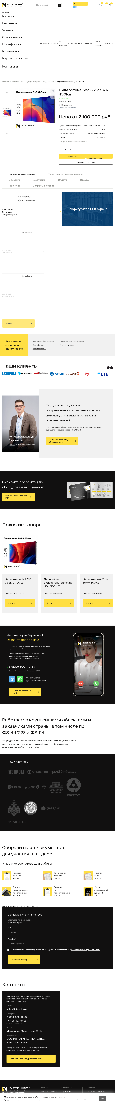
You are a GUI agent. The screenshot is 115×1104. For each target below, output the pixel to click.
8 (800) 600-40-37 (22, 576)
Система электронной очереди (47, 1015)
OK (102, 1098)
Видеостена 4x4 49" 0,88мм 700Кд (18, 490)
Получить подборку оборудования (58, 350)
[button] (108, 277)
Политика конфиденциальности (54, 1077)
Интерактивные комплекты (49, 1002)
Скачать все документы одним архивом (20, 816)
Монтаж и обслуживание (43, 250)
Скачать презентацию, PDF (16, 406)
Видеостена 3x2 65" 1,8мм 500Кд (95, 490)
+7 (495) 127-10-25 (16, 930)
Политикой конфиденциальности (85, 859)
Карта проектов (15, 58)
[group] (35, 113)
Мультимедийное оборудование (50, 1023)
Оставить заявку (19, 869)
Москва (9, 1013)
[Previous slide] (7, 92)
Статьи (44, 1051)
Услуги (8, 30)
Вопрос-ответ (48, 1062)
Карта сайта (68, 1014)
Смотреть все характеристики (72, 141)
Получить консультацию (95, 156)
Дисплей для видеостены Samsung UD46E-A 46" (58, 492)
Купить (20, 512)
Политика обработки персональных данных (56, 1080)
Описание (14, 180)
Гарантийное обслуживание (69, 1009)
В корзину (72, 156)
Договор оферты (95, 1055)
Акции (65, 1018)
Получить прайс (99, 1030)
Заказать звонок (80, 4)
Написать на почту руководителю (26, 968)
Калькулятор (47, 1070)
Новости (45, 1047)
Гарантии (14, 185)
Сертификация (39, 254)
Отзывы (84, 180)
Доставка (39, 180)
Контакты (10, 66)
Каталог (5, 12)
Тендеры (66, 1026)
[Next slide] (7, 133)
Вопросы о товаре (43, 185)
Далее (8, 227)
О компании (12, 37)
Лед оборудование (48, 1008)
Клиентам (10, 51)
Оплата (62, 180)
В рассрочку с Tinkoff (86, 162)
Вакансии (67, 1022)
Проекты (66, 1001)
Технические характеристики (65, 174)
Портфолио (11, 44)
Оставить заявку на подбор (21, 601)
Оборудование (48, 1055)
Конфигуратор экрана (22, 174)
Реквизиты (67, 1005)
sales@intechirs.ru (17, 918)
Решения (9, 23)
